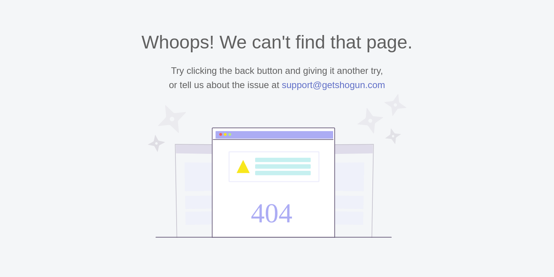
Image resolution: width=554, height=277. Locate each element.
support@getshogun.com (333, 85)
